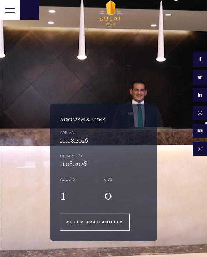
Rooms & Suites (82, 119)
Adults (67, 179)
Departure (71, 155)
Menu (10, 10)
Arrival (68, 132)
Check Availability (94, 222)
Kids (108, 179)
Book (29, 10)
